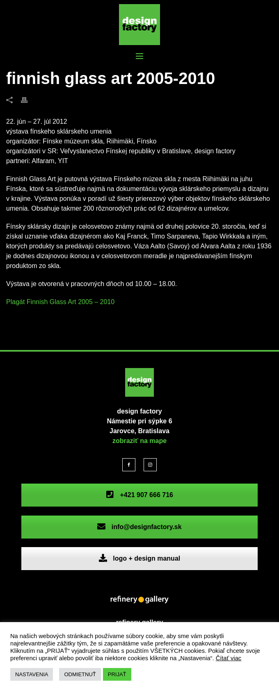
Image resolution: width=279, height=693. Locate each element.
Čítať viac (229, 658)
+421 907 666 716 (139, 494)
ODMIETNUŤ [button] (80, 674)
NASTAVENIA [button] (31, 674)
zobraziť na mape (139, 440)
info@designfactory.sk (139, 526)
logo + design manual (139, 558)
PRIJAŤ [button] (117, 674)
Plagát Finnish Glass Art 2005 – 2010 (60, 301)
